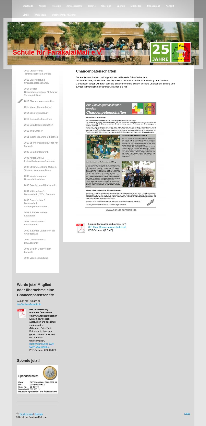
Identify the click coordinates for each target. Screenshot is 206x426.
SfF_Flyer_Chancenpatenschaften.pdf (107, 227)
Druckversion (24, 414)
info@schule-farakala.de (29, 304)
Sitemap (39, 414)
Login (187, 413)
